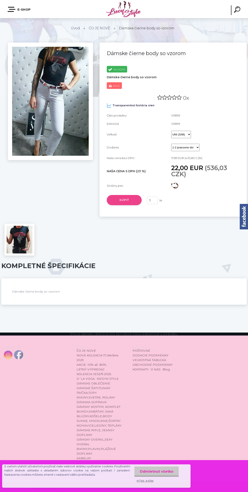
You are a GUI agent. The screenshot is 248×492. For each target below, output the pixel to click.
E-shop (19, 9)
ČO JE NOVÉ (99, 28)
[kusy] (152, 200)
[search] (238, 10)
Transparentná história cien (130, 105)
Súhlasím (145, 481)
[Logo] (123, 9)
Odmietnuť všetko (156, 471)
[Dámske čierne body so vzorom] (50, 44)
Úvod (75, 28)
